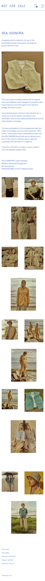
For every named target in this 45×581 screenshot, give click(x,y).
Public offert (8, 560)
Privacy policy (8, 564)
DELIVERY (5, 549)
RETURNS (5, 553)
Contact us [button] (7, 575)
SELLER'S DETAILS (9, 556)
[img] (13, 6)
